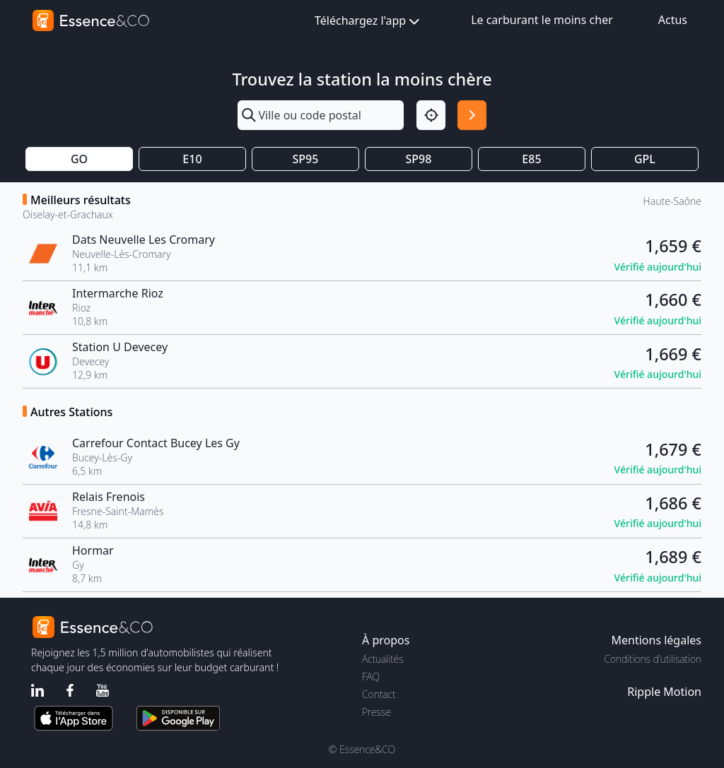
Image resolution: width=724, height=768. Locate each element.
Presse (376, 712)
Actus (672, 20)
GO (79, 159)
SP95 (306, 159)
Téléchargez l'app (368, 21)
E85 (531, 159)
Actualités (383, 659)
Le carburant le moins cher (542, 20)
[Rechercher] (471, 114)
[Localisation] (430, 114)
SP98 (419, 159)
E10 (192, 159)
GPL (644, 159)
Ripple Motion (664, 691)
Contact (378, 694)
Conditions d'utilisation (652, 659)
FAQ (371, 676)
